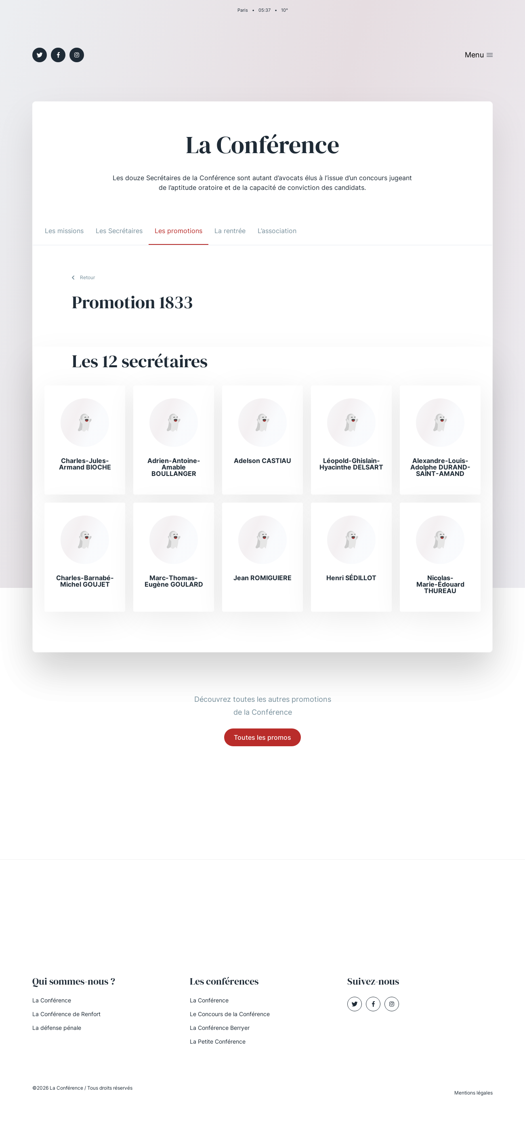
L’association (277, 231)
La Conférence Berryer (220, 1027)
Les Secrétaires (119, 231)
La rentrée (230, 231)
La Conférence (51, 1000)
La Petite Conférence (218, 1041)
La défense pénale (56, 1027)
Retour (87, 277)
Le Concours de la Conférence (230, 1013)
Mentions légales (473, 1093)
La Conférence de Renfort (66, 1013)
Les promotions (178, 231)
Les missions (64, 231)
